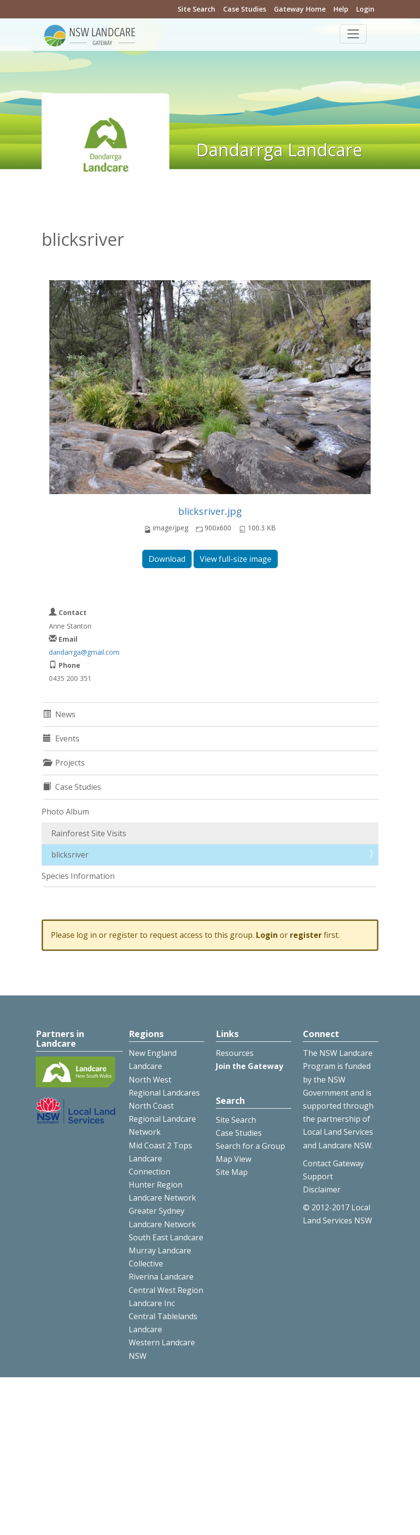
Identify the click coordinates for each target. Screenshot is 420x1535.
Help (340, 9)
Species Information (78, 876)
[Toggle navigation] (353, 34)
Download (167, 559)
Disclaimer (322, 1189)
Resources (235, 1053)
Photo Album (65, 811)
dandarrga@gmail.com (84, 652)
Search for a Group (250, 1146)
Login (365, 9)
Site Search (196, 9)
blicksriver (70, 854)
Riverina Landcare (161, 1276)
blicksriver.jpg (210, 511)
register (306, 935)
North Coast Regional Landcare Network (162, 1118)
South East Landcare (166, 1237)
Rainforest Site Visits (88, 833)
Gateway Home (300, 9)
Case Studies (244, 9)
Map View (233, 1159)
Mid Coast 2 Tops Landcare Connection (160, 1158)
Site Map (232, 1172)
